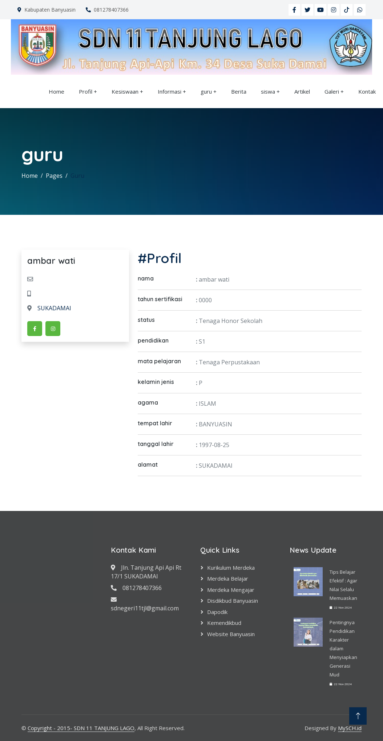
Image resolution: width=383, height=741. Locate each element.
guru (206, 91)
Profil (85, 91)
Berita (238, 91)
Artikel (302, 91)
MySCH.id (350, 728)
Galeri (331, 91)
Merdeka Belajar (227, 578)
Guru (77, 176)
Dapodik (217, 611)
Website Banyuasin (231, 634)
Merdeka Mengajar (230, 589)
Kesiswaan (125, 91)
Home (56, 91)
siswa (268, 91)
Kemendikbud (224, 622)
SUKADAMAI (49, 308)
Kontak (367, 91)
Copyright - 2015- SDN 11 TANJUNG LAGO (81, 728)
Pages (54, 176)
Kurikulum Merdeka (231, 567)
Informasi (169, 91)
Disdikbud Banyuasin (232, 600)
